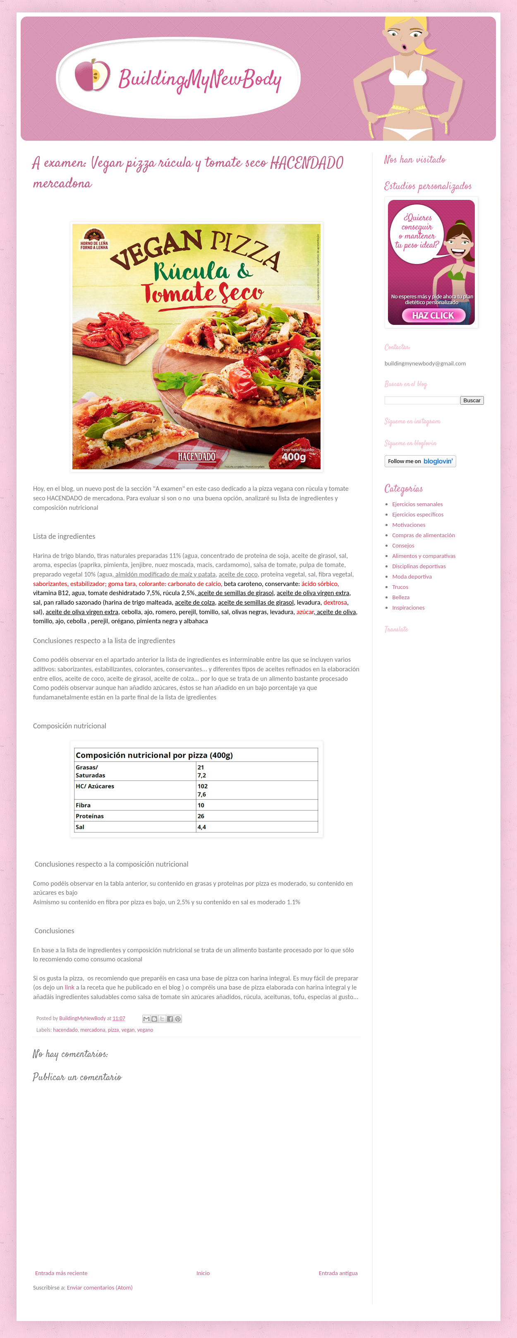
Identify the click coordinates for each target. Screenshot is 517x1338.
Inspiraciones (408, 607)
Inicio (203, 1273)
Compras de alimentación (423, 535)
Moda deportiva (412, 576)
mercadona (92, 1029)
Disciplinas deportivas (418, 566)
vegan (128, 1029)
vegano (145, 1029)
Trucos (400, 587)
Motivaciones (408, 524)
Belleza (400, 597)
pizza (113, 1029)
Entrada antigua (338, 1273)
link (69, 987)
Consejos (403, 545)
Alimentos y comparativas (423, 556)
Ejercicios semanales (417, 504)
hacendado (65, 1029)
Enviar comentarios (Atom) (100, 1287)
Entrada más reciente (61, 1273)
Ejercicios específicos (417, 514)
